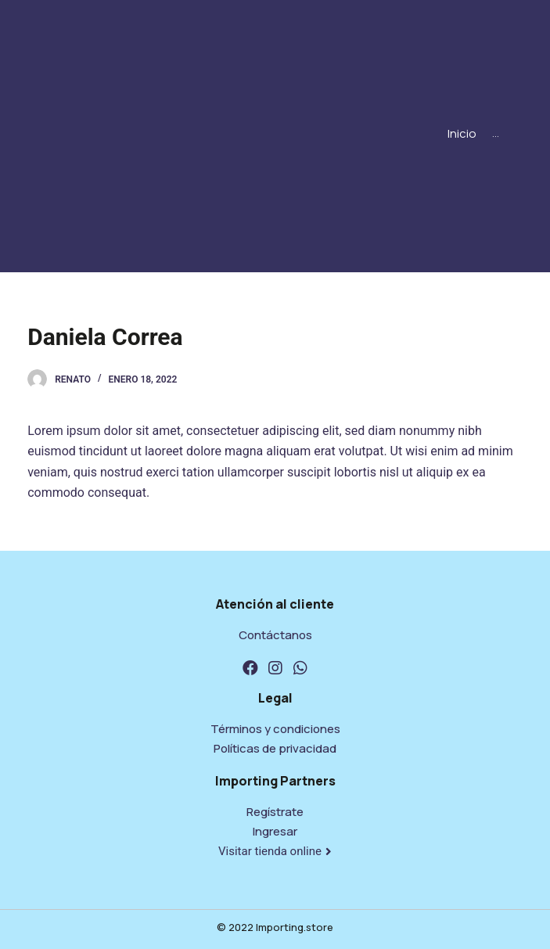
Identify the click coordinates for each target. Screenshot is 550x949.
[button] (275, 852)
